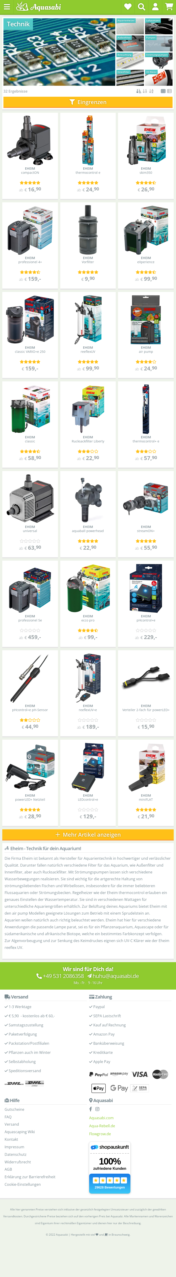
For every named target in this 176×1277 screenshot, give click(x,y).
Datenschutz (16, 1154)
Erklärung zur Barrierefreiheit (30, 1176)
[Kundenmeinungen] (30, 182)
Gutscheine (14, 1109)
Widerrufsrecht (18, 1162)
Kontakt (11, 1139)
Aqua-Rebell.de (102, 1125)
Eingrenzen (88, 102)
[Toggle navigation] (7, 7)
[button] (155, 6)
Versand (12, 1124)
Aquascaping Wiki (20, 1131)
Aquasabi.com (101, 1117)
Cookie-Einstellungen (23, 1184)
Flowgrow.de (100, 1133)
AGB (8, 1169)
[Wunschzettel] (128, 6)
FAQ (8, 1116)
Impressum (14, 1146)
